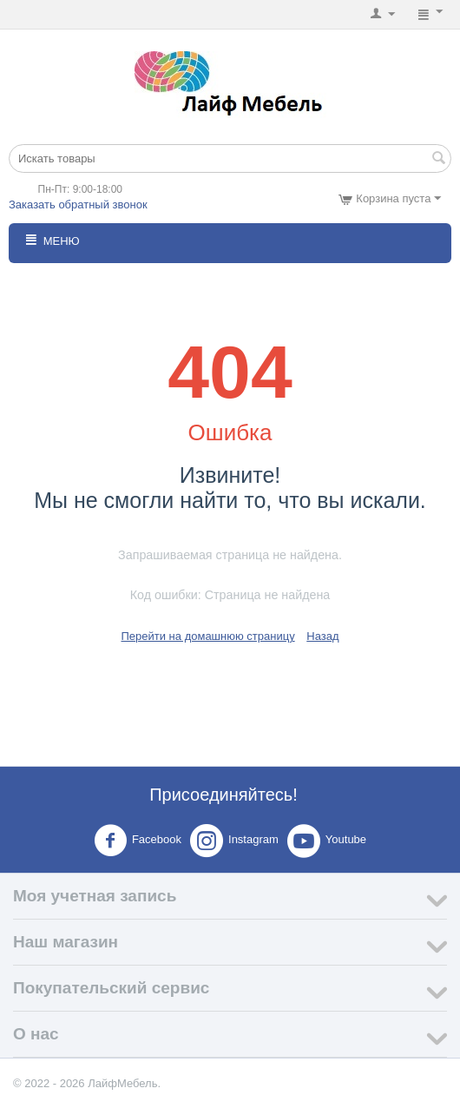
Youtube (326, 840)
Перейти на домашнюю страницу (207, 636)
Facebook (137, 840)
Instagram (234, 840)
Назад (322, 636)
